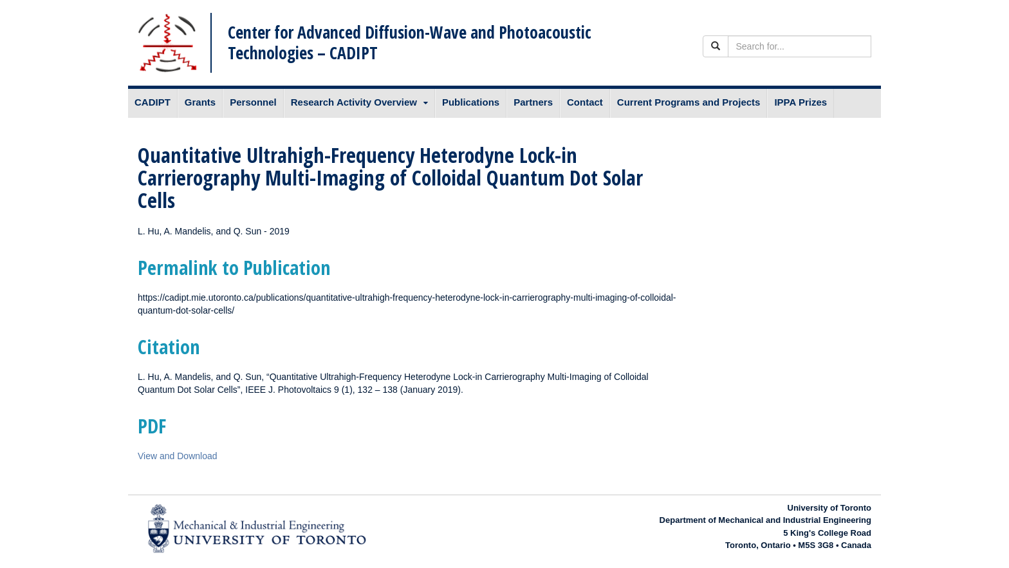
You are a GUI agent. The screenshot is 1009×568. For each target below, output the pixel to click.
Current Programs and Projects (689, 102)
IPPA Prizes (800, 102)
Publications (470, 102)
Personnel (253, 102)
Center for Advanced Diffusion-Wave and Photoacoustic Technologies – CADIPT (409, 42)
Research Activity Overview (354, 102)
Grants (200, 102)
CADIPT (152, 102)
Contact (585, 102)
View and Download (178, 456)
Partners (533, 102)
